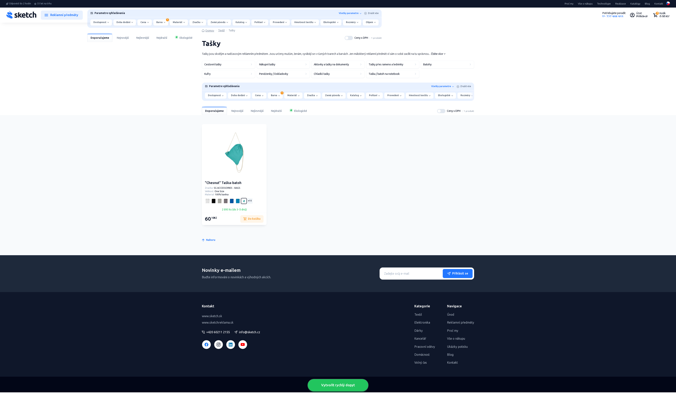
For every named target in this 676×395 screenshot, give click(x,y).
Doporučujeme (100, 37)
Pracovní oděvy (424, 347)
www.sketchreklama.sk (217, 322)
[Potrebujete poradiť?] (614, 15)
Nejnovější (123, 37)
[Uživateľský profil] (639, 15)
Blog (647, 3)
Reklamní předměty (460, 322)
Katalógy (635, 3)
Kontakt (658, 3)
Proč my (569, 3)
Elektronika (422, 322)
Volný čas (420, 362)
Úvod (450, 314)
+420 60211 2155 (216, 332)
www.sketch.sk (212, 316)
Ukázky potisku (457, 347)
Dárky (418, 330)
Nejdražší (162, 37)
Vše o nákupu (585, 3)
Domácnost (422, 354)
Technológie (604, 3)
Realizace (620, 3)
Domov (209, 30)
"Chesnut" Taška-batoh (223, 183)
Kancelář (420, 338)
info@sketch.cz (247, 332)
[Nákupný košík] (661, 15)
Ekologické (183, 37)
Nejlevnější (142, 37)
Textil (221, 30)
